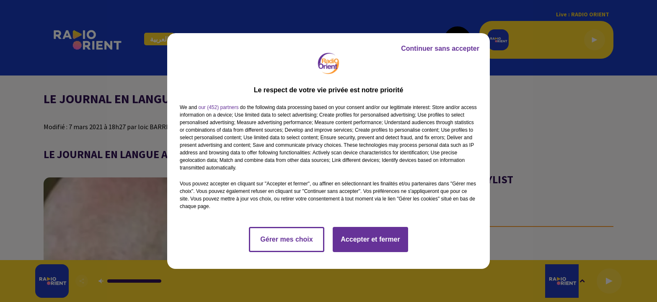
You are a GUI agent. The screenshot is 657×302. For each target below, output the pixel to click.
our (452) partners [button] (218, 107)
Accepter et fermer (370, 239)
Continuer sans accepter (440, 48)
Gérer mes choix (286, 239)
